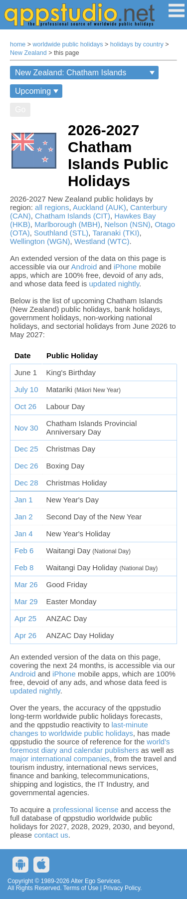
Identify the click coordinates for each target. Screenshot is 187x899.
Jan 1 (23, 499)
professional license (86, 809)
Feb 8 (23, 567)
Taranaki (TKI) (115, 232)
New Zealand (28, 52)
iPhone (125, 266)
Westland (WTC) (102, 241)
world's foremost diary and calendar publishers (90, 745)
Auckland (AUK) (99, 207)
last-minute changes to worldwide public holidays (79, 728)
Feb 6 (23, 550)
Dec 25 (26, 449)
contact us (51, 835)
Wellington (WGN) (40, 241)
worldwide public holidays (68, 44)
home (17, 44)
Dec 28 (26, 482)
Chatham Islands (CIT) (72, 216)
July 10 (26, 389)
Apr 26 (25, 635)
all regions (52, 207)
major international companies (60, 758)
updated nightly (114, 283)
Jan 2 (23, 516)
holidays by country (137, 44)
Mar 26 (26, 584)
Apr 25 (25, 618)
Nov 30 (26, 428)
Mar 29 (26, 601)
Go (20, 109)
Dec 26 (26, 465)
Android (84, 266)
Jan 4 (23, 533)
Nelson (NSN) (127, 224)
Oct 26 (25, 406)
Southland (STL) (61, 232)
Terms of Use (81, 888)
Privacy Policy (121, 888)
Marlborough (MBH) (67, 224)
